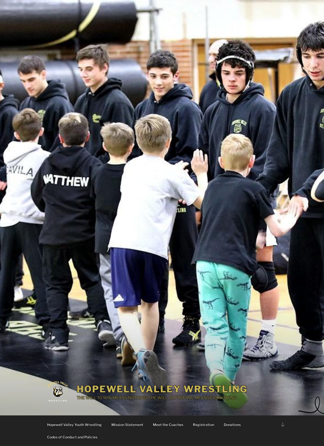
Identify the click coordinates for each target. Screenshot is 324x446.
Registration (203, 424)
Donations (232, 424)
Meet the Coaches (168, 424)
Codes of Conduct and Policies (72, 437)
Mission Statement (127, 424)
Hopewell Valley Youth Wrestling (74, 424)
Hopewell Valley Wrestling (162, 389)
